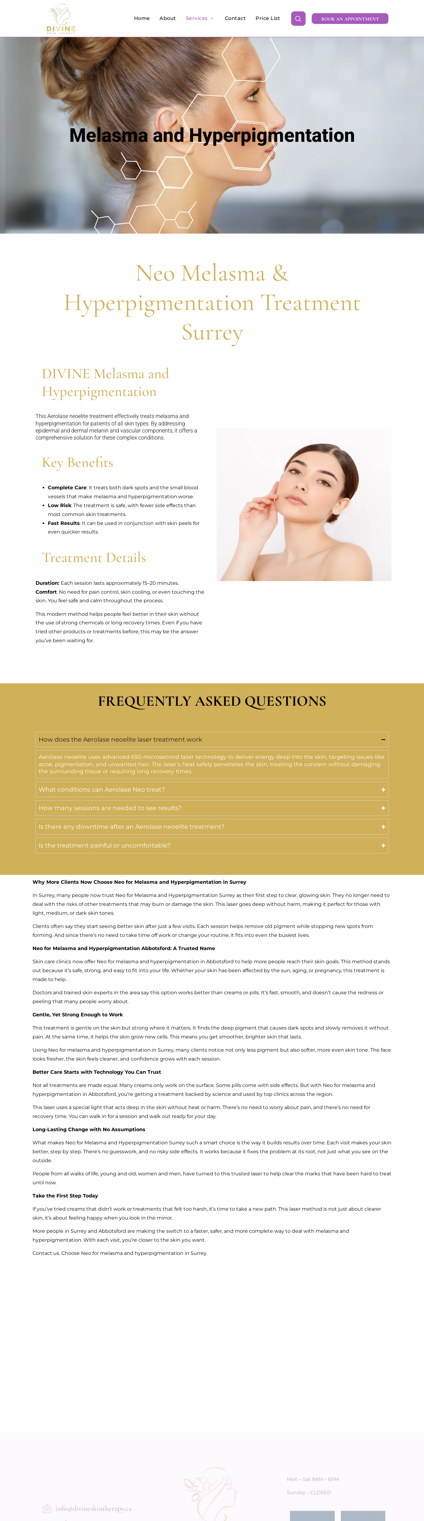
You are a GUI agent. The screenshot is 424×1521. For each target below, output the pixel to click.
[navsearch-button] (298, 18)
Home (144, 18)
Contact (236, 18)
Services (202, 18)
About (169, 18)
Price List (268, 18)
